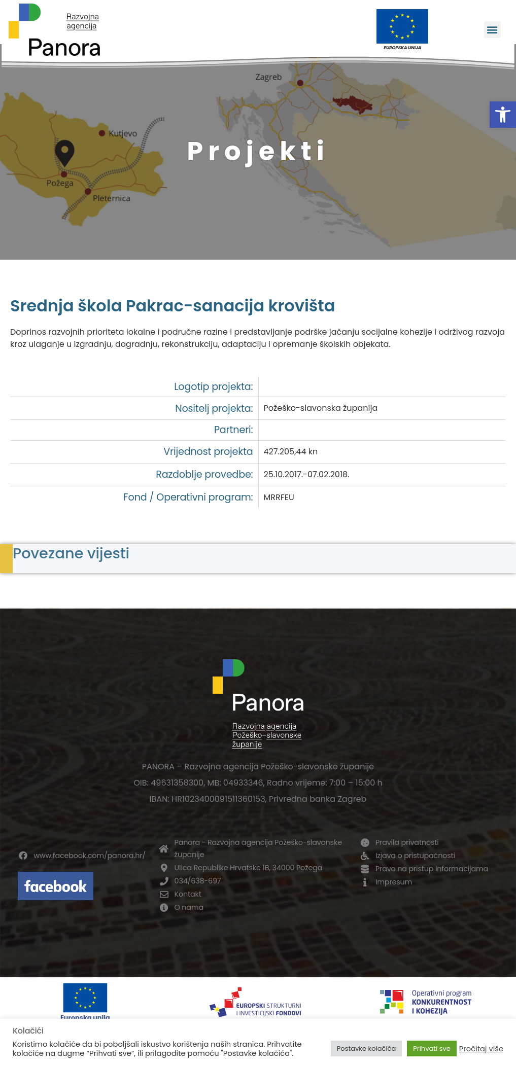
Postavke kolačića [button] (366, 1048)
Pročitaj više (481, 1048)
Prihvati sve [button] (432, 1048)
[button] (503, 114)
